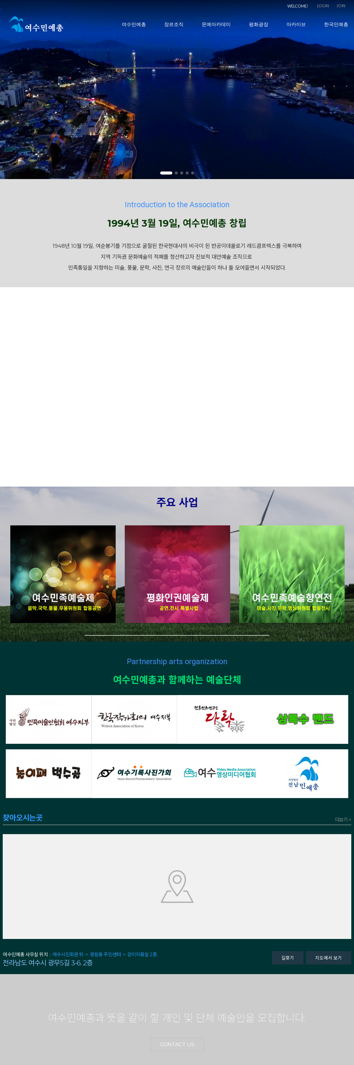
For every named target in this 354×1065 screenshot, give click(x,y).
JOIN (340, 5)
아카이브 (296, 27)
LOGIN (323, 5)
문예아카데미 (216, 27)
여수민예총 (134, 27)
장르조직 (174, 27)
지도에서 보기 (328, 957)
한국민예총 (336, 27)
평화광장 (258, 27)
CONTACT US (177, 1044)
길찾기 (287, 957)
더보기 (343, 820)
